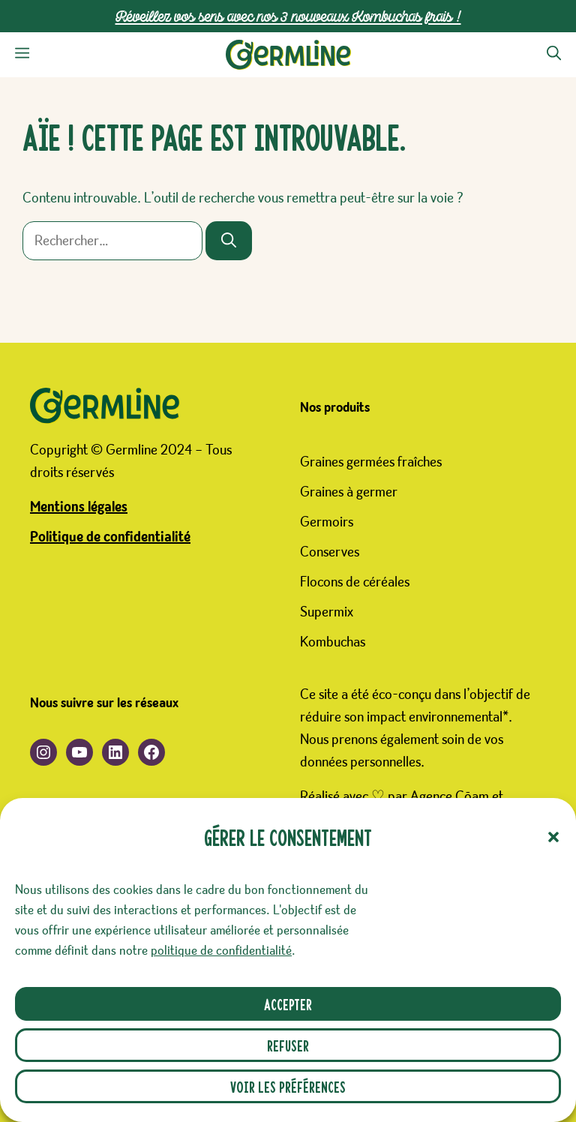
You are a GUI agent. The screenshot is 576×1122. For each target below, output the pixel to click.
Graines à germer (349, 492)
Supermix (326, 612)
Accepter (288, 1004)
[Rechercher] (229, 240)
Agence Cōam (449, 796)
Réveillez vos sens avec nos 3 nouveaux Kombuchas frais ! (288, 16)
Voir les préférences (288, 1086)
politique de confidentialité (221, 951)
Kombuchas (332, 642)
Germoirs (326, 522)
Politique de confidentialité (110, 537)
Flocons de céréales (355, 582)
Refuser (288, 1045)
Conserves (329, 552)
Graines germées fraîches (371, 462)
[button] (553, 837)
